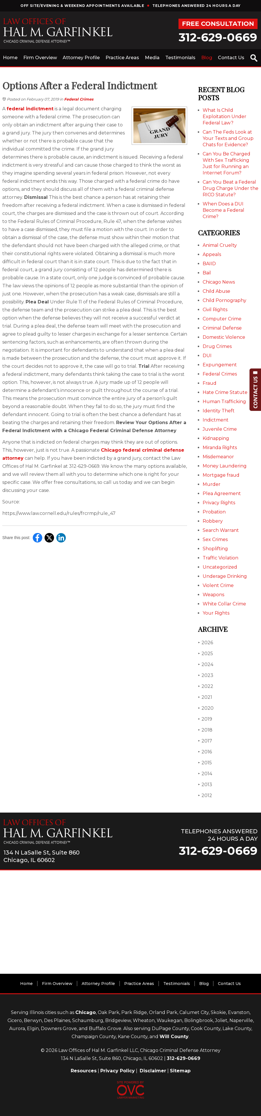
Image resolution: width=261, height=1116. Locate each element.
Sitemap (180, 1070)
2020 (206, 708)
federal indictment (30, 108)
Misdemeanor (218, 456)
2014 (205, 774)
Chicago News (219, 282)
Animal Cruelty (220, 245)
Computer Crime (222, 319)
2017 (205, 741)
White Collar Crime (224, 604)
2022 (205, 686)
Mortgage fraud (221, 475)
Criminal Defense (222, 328)
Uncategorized (220, 567)
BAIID (209, 263)
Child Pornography (224, 300)
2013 (205, 784)
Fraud (209, 383)
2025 (205, 653)
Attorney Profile (81, 57)
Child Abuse (216, 291)
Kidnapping (216, 438)
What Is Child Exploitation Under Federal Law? (224, 116)
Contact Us (231, 57)
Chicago (85, 1012)
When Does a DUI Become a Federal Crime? (223, 210)
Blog (206, 57)
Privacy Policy (117, 1070)
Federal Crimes (78, 99)
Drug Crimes (217, 346)
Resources (84, 1070)
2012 (205, 795)
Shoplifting (215, 548)
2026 (205, 642)
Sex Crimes (215, 539)
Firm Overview (40, 57)
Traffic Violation (220, 558)
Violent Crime (218, 585)
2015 (205, 763)
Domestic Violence (224, 337)
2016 (205, 752)
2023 (205, 675)
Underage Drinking (225, 576)
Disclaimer (153, 1070)
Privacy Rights (219, 502)
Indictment (216, 420)
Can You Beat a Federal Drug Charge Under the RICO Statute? (230, 188)
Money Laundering (225, 466)
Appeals (212, 254)
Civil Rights (215, 309)
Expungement (220, 364)
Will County (174, 1036)
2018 (205, 730)
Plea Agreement (222, 493)
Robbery (213, 521)
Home (10, 57)
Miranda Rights (220, 447)
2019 (205, 719)
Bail (207, 273)
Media (152, 57)
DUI (207, 355)
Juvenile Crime (220, 429)
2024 (205, 664)
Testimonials (180, 57)
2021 (205, 697)
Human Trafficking (224, 401)
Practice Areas (122, 57)
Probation (214, 512)
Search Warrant (221, 530)
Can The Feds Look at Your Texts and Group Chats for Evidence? (228, 138)
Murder (211, 484)
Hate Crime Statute (225, 392)
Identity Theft (219, 410)
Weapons (213, 594)
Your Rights (216, 613)
